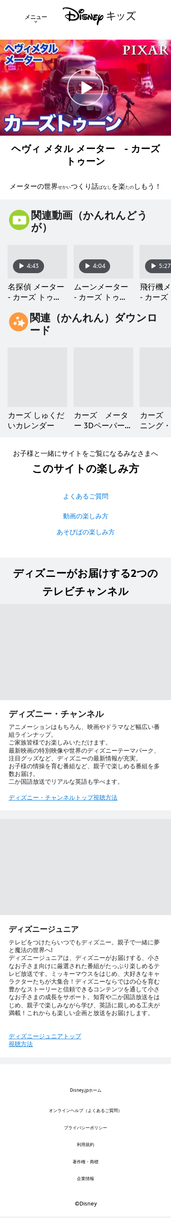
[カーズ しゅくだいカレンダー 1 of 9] (37, 377)
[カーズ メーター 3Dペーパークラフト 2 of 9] (103, 377)
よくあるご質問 (85, 496)
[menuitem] (36, 16)
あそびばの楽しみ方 (86, 532)
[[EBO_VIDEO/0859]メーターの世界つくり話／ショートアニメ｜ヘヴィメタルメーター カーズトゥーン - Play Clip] (85, 87)
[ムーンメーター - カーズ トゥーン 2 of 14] (103, 261)
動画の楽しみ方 (85, 516)
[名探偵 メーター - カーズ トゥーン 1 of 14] (37, 261)
